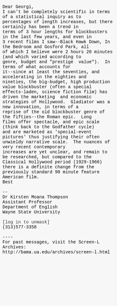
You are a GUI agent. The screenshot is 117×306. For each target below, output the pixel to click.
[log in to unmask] (26, 263)
